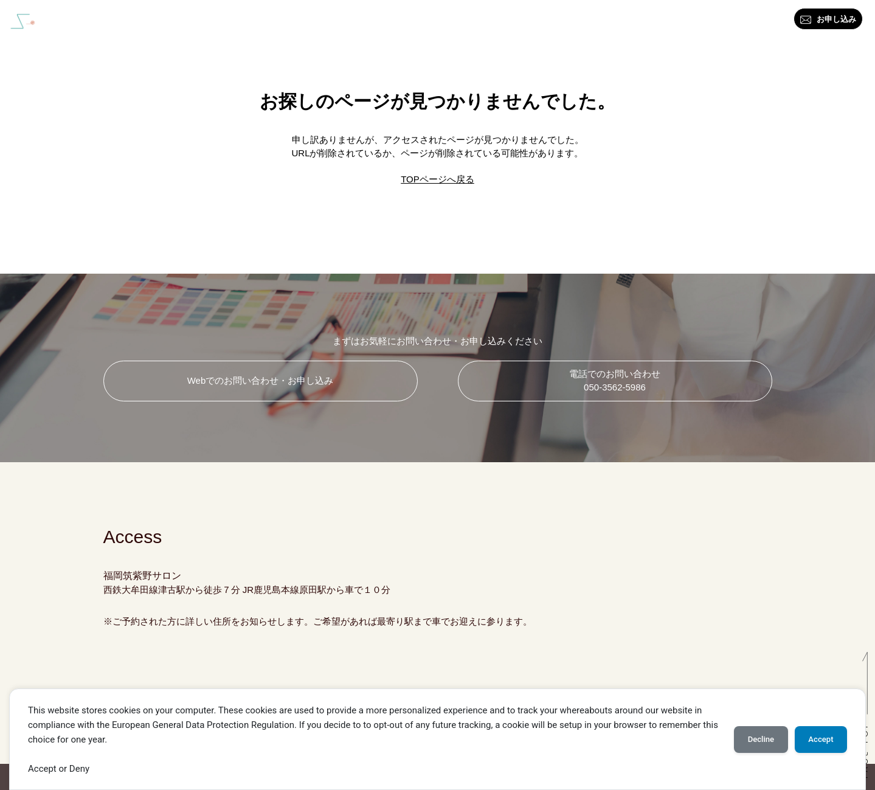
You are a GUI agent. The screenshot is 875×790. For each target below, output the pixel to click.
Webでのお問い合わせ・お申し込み (260, 380)
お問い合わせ (698, 22)
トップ (314, 22)
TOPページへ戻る (437, 179)
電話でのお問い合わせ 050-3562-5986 (614, 381)
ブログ (639, 22)
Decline (761, 739)
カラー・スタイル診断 (445, 22)
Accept (820, 739)
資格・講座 (531, 22)
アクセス (761, 22)
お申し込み (828, 20)
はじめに (363, 22)
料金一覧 (590, 22)
